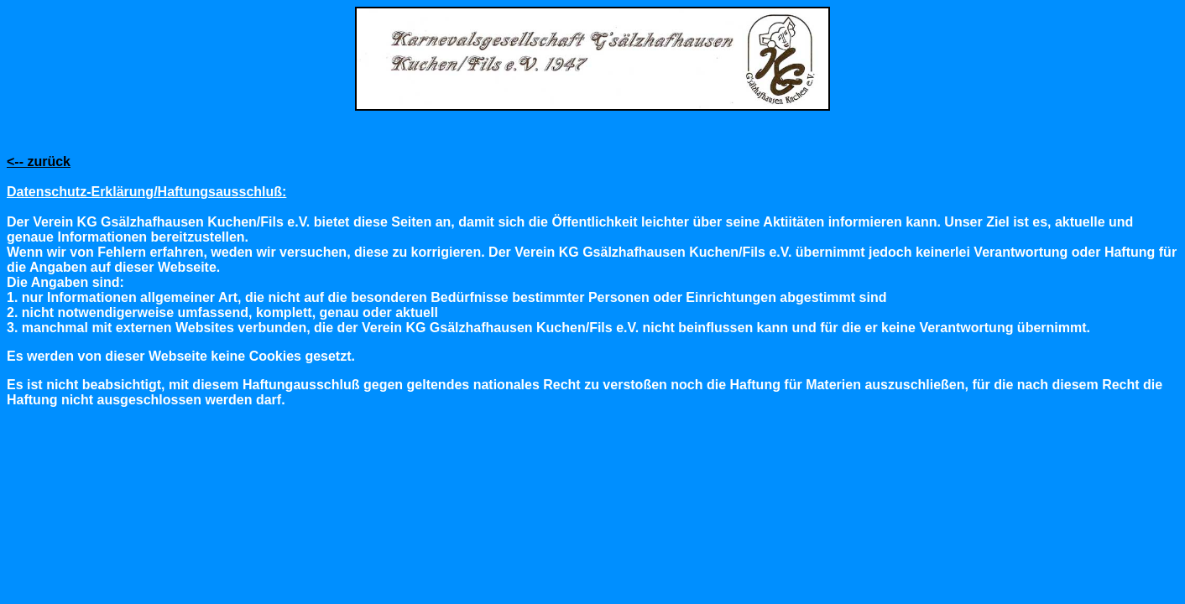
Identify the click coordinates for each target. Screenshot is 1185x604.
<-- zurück (38, 161)
